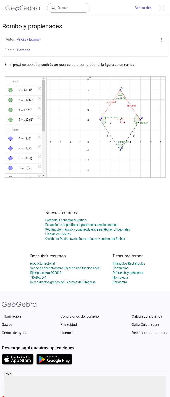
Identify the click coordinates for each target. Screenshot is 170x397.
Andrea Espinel (29, 39)
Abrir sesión (143, 8)
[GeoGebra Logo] (22, 8)
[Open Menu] (162, 8)
